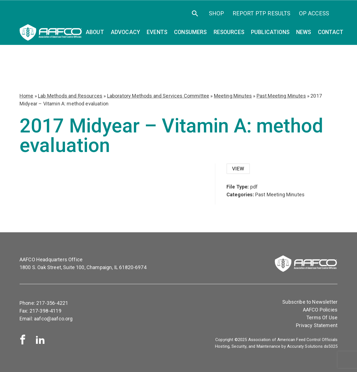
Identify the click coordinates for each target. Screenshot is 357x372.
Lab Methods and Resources (70, 96)
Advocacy (125, 32)
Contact (331, 32)
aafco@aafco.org (53, 319)
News (303, 32)
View (238, 168)
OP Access (314, 13)
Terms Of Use (321, 317)
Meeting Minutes (233, 96)
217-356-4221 (52, 303)
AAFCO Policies (320, 310)
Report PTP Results (262, 13)
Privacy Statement (316, 325)
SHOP (216, 13)
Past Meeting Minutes (281, 96)
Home (26, 96)
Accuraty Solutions (305, 346)
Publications (270, 32)
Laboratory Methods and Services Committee (158, 96)
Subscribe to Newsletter (309, 302)
